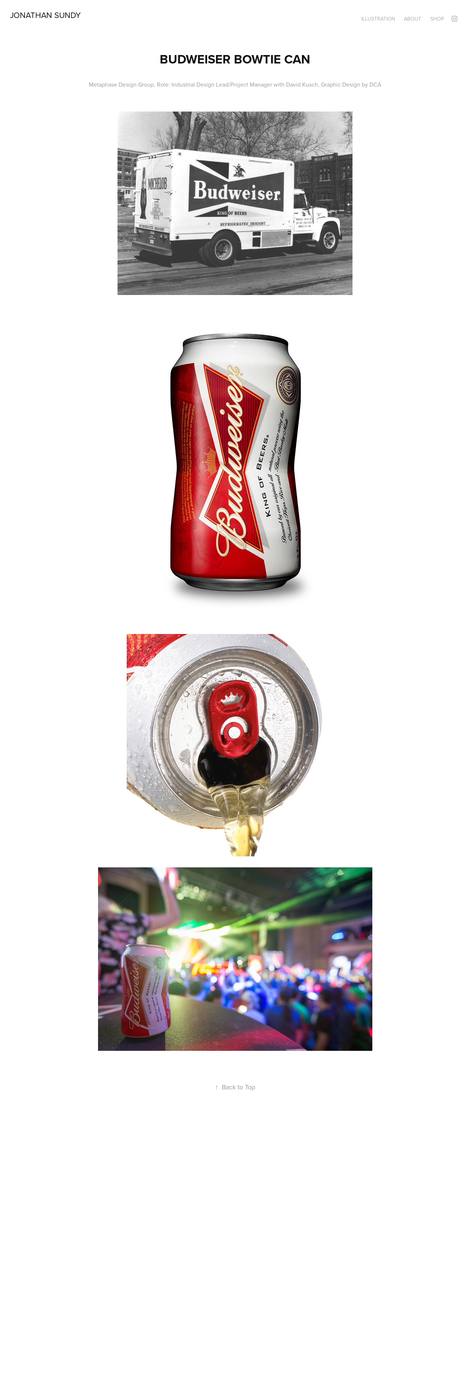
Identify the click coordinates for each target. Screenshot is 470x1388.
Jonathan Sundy (45, 15)
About (412, 18)
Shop (437, 18)
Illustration (378, 18)
